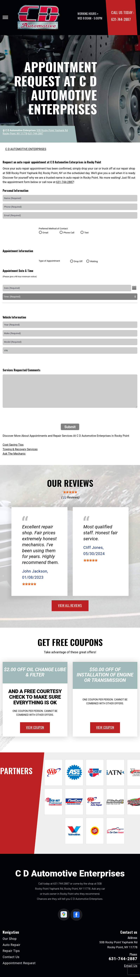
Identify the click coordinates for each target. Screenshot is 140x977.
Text (86, 232)
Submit (70, 427)
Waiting (94, 261)
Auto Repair (11, 945)
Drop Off (78, 261)
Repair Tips (11, 951)
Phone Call (68, 232)
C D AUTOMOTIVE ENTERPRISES (25, 149)
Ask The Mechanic (14, 453)
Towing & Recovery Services (20, 449)
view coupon (35, 727)
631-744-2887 (121, 19)
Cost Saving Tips (13, 444)
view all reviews (70, 605)
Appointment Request (19, 963)
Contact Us (11, 957)
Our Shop (10, 939)
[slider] (70, 492)
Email (45, 232)
